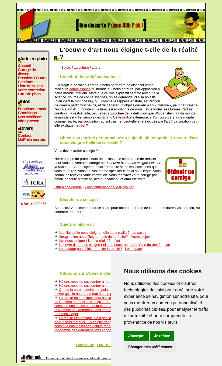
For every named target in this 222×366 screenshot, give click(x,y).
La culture (81, 67)
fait (177, 113)
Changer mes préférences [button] (150, 347)
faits (105, 117)
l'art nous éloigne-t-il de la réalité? (84, 241)
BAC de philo (29, 94)
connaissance (79, 89)
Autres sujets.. (141, 237)
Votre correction (31, 90)
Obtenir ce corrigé (68, 187)
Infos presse (28, 121)
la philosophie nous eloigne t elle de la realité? (94, 233)
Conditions (27, 113)
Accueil (24, 66)
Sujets (66, 67)
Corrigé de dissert (27, 72)
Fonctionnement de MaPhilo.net (109, 187)
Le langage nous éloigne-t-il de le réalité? (90, 249)
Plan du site (85, 345)
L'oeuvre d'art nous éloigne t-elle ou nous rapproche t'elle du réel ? (110, 245)
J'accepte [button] (136, 336)
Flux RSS (104, 345)
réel (82, 125)
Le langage (133, 249)
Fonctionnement (32, 109)
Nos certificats (30, 117)
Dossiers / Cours (32, 78)
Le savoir (140, 233)
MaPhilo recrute (31, 139)
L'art (95, 67)
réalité (126, 117)
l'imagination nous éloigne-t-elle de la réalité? (93, 237)
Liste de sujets (30, 86)
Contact (24, 135)
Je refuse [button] (162, 336)
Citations (25, 82)
